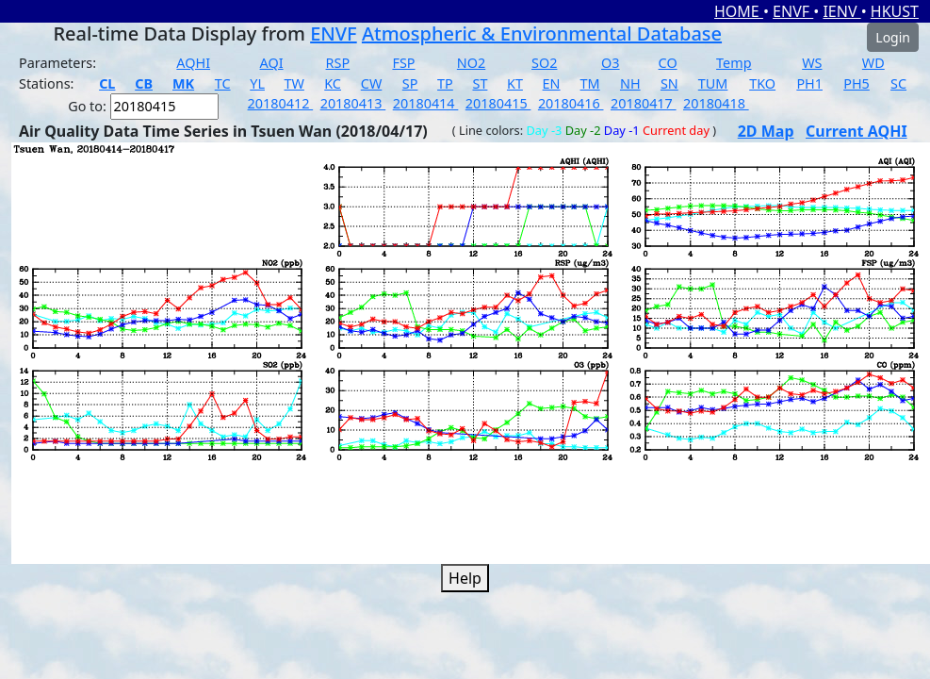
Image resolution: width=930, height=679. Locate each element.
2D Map (766, 131)
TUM (713, 83)
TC (223, 83)
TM (590, 83)
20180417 (644, 103)
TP (445, 83)
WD (873, 63)
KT (515, 83)
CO (668, 63)
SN (669, 83)
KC (332, 83)
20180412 (281, 103)
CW (371, 83)
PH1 (809, 83)
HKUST (895, 11)
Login (892, 37)
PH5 (856, 83)
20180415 (498, 103)
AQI (272, 63)
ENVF (793, 11)
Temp (733, 63)
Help (465, 578)
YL (257, 83)
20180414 (426, 103)
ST (479, 83)
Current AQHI (856, 131)
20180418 (716, 103)
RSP (338, 63)
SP (410, 83)
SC (898, 83)
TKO (762, 83)
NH (630, 83)
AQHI (193, 63)
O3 (610, 63)
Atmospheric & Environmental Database (542, 33)
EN (552, 83)
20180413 (353, 103)
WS (812, 63)
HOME (738, 11)
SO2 (544, 63)
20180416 (571, 103)
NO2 (471, 63)
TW (294, 83)
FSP (403, 63)
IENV (841, 11)
